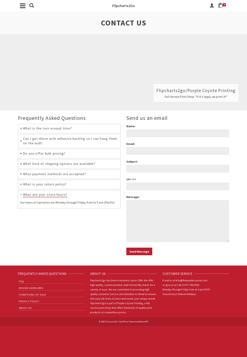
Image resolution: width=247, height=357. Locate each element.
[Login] (211, 5)
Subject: (132, 161)
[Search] (31, 5)
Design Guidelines (31, 288)
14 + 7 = (131, 179)
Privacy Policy (29, 301)
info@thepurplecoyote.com (191, 280)
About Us (25, 308)
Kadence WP (142, 321)
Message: (132, 197)
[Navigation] (22, 5)
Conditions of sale (32, 294)
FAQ (21, 281)
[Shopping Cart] (222, 5)
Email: (130, 144)
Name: (130, 126)
